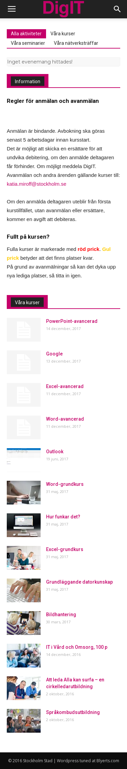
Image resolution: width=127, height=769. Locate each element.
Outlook (54, 451)
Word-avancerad (65, 419)
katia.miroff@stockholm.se (36, 184)
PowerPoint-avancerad (72, 321)
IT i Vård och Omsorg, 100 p (76, 647)
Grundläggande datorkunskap (79, 582)
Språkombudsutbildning (73, 712)
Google (54, 353)
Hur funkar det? (63, 516)
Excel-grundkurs (64, 549)
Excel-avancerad (65, 386)
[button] (117, 9)
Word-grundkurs (65, 484)
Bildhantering (61, 614)
